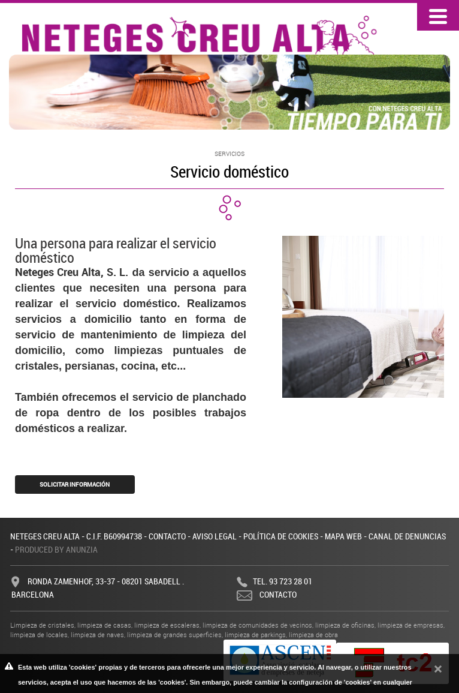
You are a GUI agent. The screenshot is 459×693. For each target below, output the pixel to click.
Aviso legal (214, 536)
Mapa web (343, 536)
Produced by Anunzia (56, 549)
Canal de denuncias (407, 536)
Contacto (167, 536)
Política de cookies (280, 536)
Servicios (229, 154)
